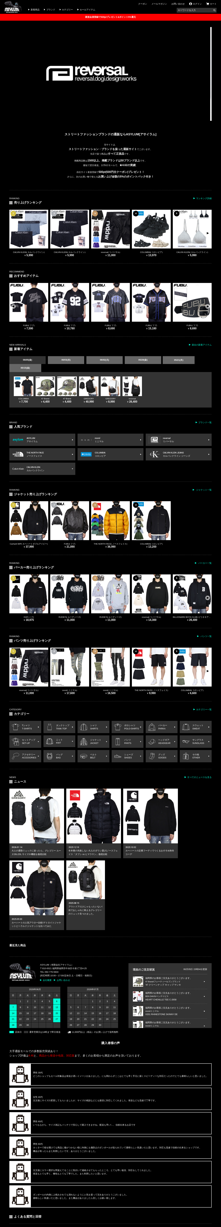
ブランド (50, 9)
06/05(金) (25, 360)
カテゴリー (67, 9)
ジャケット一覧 (203, 482)
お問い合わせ (178, 4)
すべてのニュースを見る (199, 771)
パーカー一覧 (205, 555)
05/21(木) (161, 360)
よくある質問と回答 (121, 1203)
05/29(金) (127, 360)
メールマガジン (159, 4)
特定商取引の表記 (144, 1203)
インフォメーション (33, 1203)
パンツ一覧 (206, 628)
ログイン (13, 1203)
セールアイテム (87, 9)
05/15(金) (195, 360)
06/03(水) (59, 360)
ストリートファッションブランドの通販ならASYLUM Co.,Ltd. (100, 1221)
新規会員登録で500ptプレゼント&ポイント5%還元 (110, 17)
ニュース (64, 1203)
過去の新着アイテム (202, 345)
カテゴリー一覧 (204, 702)
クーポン (142, 4)
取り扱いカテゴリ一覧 (88, 1211)
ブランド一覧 (205, 414)
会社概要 (47, 890)
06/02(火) (93, 360)
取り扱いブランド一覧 (20, 1211)
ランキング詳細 (204, 198)
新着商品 (35, 9)
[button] (207, 233)
